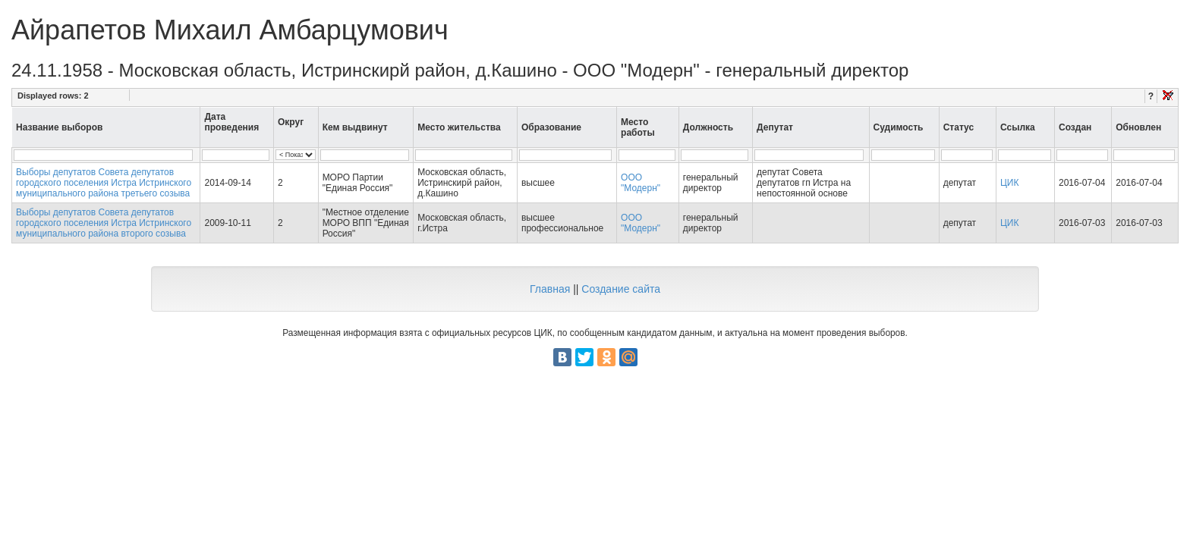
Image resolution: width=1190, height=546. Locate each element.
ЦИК (1009, 182)
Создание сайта (620, 289)
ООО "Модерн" (640, 182)
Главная (550, 289)
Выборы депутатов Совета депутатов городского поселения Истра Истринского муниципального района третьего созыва (103, 183)
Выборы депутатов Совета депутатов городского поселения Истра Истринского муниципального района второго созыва (103, 223)
